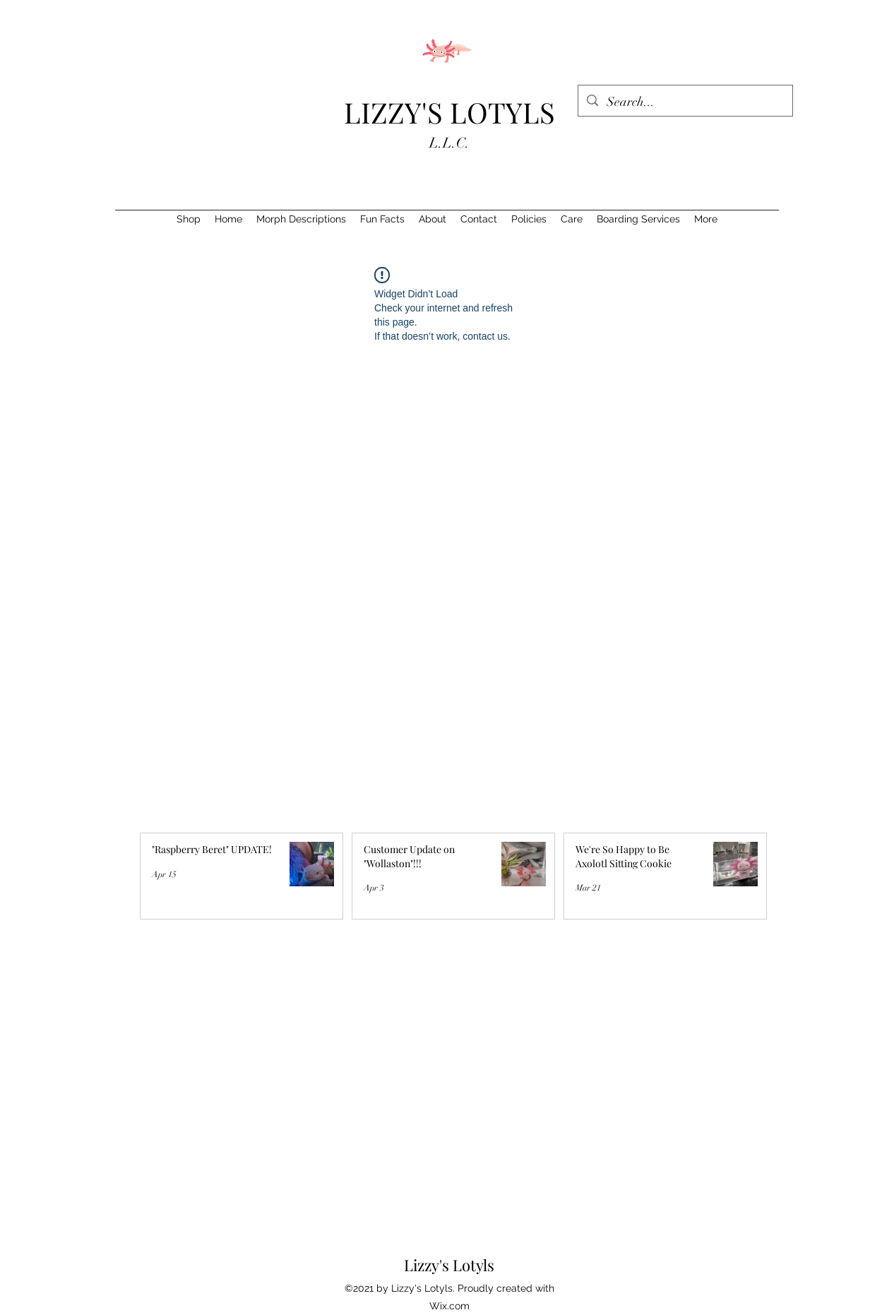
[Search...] (685, 102)
